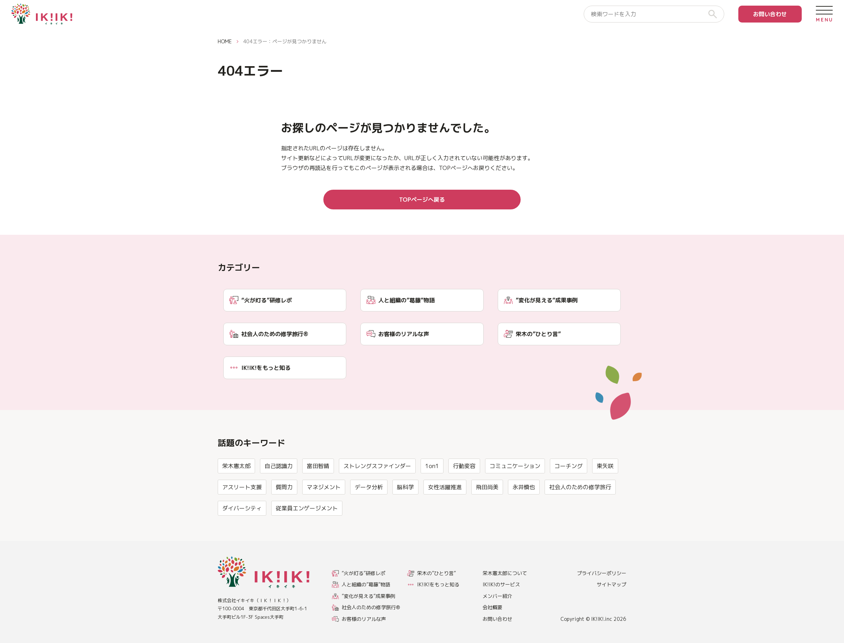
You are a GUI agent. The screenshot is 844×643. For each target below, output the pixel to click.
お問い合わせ (770, 14)
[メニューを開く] (824, 14)
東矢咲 (605, 495)
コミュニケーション (515, 495)
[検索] (715, 14)
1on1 (432, 495)
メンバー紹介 (497, 596)
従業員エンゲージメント (307, 538)
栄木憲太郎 (236, 495)
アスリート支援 (242, 517)
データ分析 (369, 517)
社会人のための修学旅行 (580, 517)
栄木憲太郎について (505, 573)
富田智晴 (318, 495)
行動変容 (464, 495)
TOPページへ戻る (422, 199)
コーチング (568, 495)
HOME (225, 41)
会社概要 (492, 607)
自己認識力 (279, 495)
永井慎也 (524, 517)
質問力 (284, 517)
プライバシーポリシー (601, 573)
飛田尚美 (487, 517)
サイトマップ (611, 584)
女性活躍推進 (445, 517)
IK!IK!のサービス (501, 584)
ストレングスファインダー (377, 495)
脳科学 (405, 517)
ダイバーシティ (242, 538)
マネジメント (324, 517)
